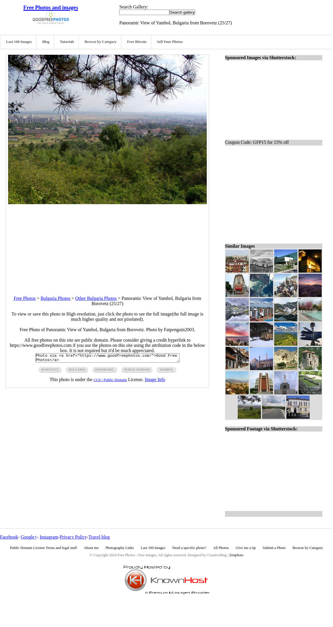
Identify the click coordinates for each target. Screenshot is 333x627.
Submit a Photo (274, 548)
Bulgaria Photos (55, 298)
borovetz (50, 371)
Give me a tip (246, 548)
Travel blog (99, 536)
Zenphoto (236, 555)
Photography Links (119, 548)
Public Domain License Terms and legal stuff (43, 548)
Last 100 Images (19, 42)
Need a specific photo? (189, 548)
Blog (46, 42)
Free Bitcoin (137, 42)
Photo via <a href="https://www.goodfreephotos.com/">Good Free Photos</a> (107, 358)
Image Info (155, 381)
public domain (137, 371)
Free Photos (25, 298)
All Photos (221, 548)
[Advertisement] (107, 244)
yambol (166, 371)
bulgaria (77, 371)
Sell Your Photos (170, 42)
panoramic (104, 371)
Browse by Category (101, 42)
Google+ (29, 536)
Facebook (9, 536)
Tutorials (67, 42)
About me (91, 548)
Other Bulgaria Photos (96, 298)
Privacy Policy (73, 536)
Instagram (49, 536)
